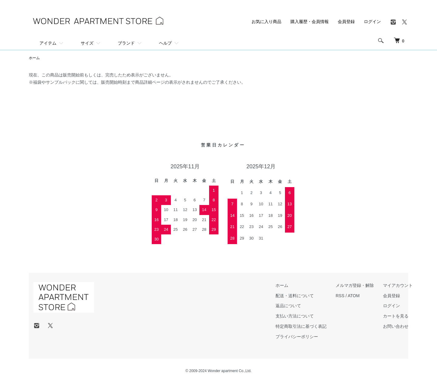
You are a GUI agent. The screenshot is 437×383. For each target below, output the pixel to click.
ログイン (372, 21)
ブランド (126, 43)
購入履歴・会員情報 (309, 21)
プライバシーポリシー (297, 336)
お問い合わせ (395, 326)
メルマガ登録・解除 (355, 285)
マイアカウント (398, 285)
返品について (288, 305)
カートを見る (395, 316)
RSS (340, 295)
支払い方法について (295, 316)
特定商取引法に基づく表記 (301, 326)
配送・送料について (295, 295)
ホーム (34, 58)
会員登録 (346, 21)
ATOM (354, 295)
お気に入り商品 (266, 21)
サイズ (87, 43)
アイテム (47, 43)
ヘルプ (165, 43)
